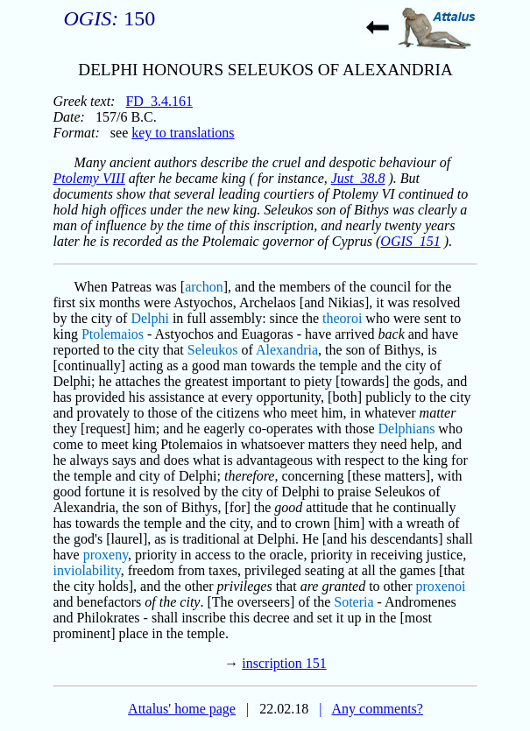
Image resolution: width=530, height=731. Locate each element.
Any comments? (376, 708)
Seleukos (212, 349)
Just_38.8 (358, 178)
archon (204, 286)
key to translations (182, 132)
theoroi (342, 318)
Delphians (406, 428)
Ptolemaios (112, 334)
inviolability (87, 570)
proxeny (105, 554)
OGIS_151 (410, 241)
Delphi (150, 318)
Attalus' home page (182, 708)
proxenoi (441, 586)
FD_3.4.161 (158, 101)
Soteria (353, 601)
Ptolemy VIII (89, 178)
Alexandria (287, 349)
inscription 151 (284, 663)
